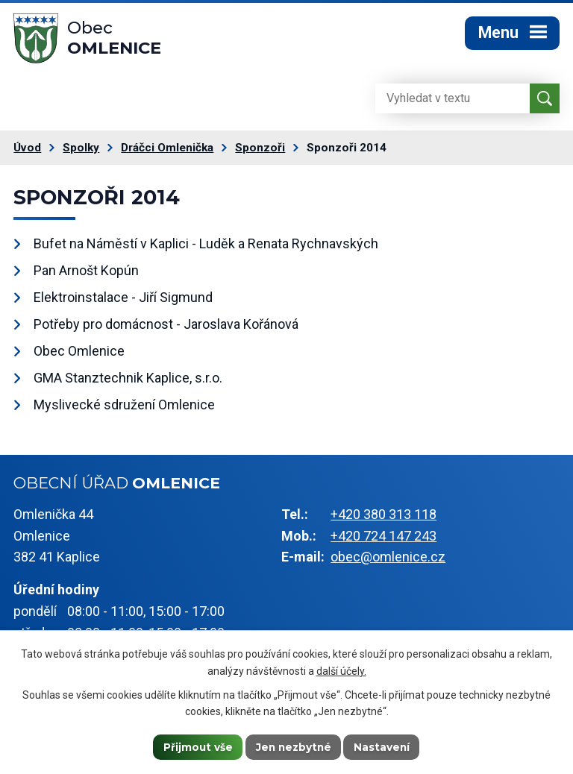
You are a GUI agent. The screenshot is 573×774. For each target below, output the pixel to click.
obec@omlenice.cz (388, 560)
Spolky (81, 151)
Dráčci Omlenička (167, 151)
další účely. (341, 670)
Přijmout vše (196, 746)
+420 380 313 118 (383, 518)
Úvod (27, 151)
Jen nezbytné (293, 746)
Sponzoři (260, 151)
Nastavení (384, 746)
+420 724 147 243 (383, 539)
